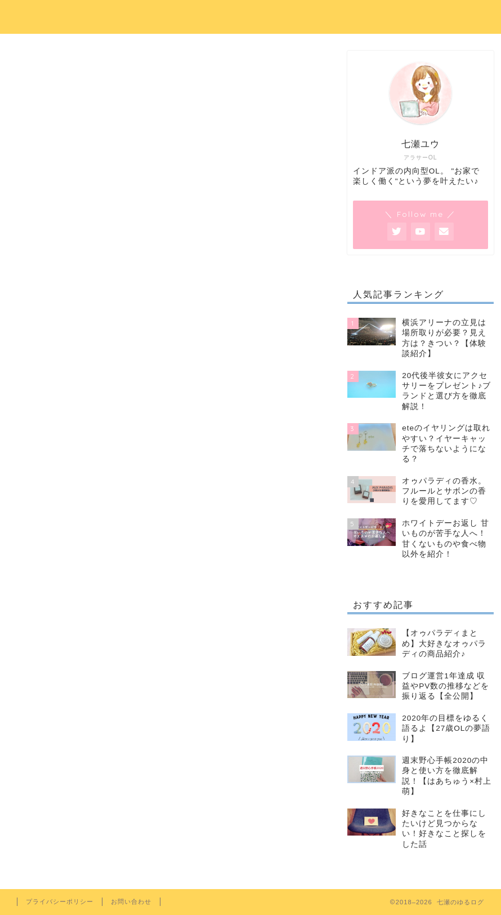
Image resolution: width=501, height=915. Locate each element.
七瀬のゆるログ (250, 15)
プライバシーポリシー (59, 901)
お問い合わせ (131, 901)
